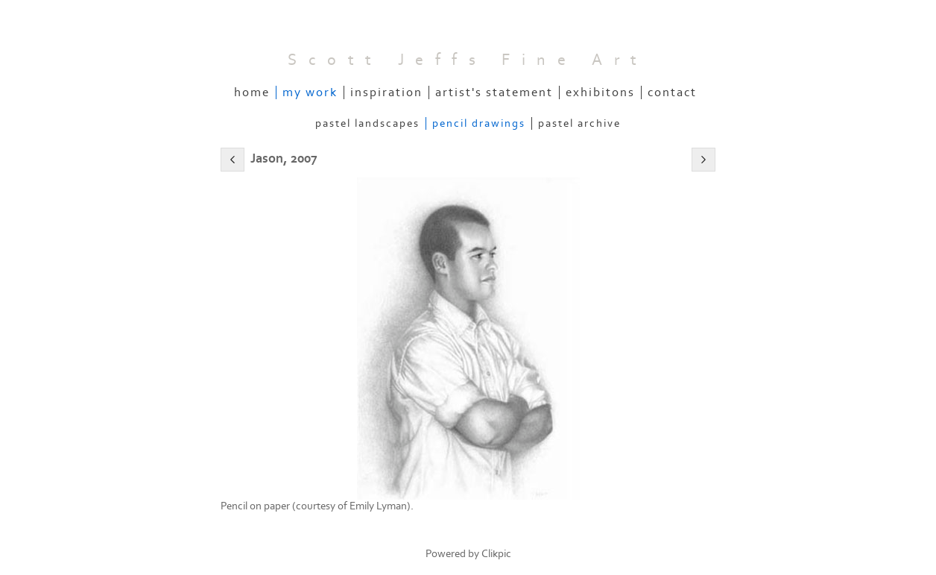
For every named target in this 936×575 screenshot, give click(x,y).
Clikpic (496, 553)
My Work (310, 92)
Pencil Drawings (478, 123)
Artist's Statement (494, 92)
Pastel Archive (579, 123)
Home (252, 92)
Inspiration (386, 92)
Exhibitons (600, 92)
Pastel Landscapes (367, 123)
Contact (672, 92)
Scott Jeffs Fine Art (468, 60)
